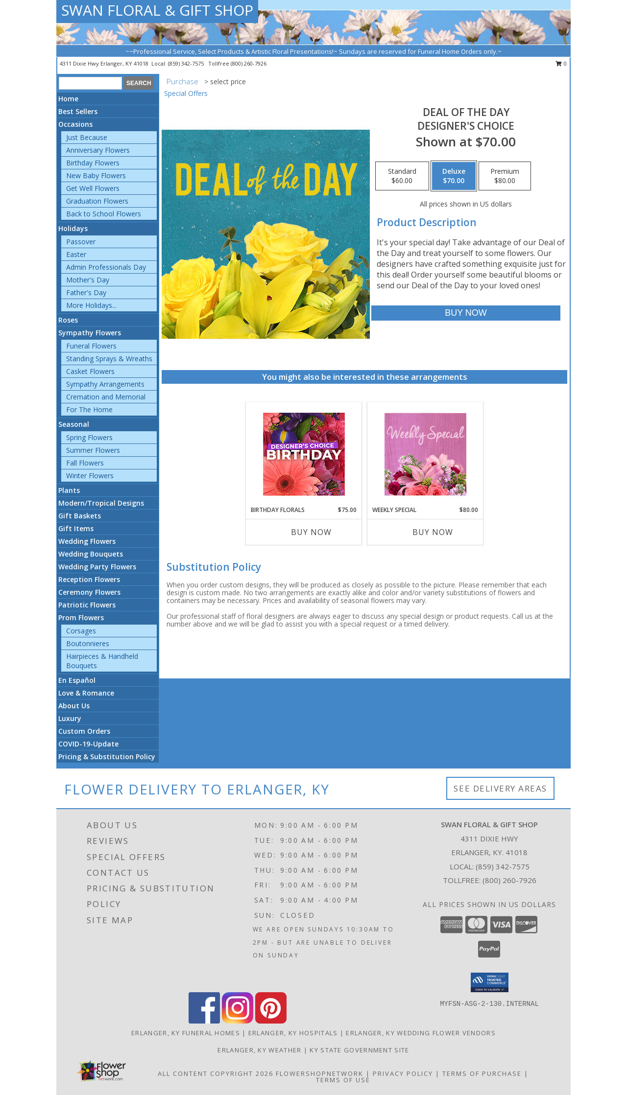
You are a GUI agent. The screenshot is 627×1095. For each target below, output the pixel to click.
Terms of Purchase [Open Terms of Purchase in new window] (482, 1073)
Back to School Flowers (103, 213)
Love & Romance (86, 693)
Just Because (86, 137)
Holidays (73, 228)
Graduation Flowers (97, 201)
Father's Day (86, 292)
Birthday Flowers (93, 162)
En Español (77, 680)
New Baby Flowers (96, 175)
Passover (81, 241)
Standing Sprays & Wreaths (109, 358)
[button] (489, 982)
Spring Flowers (89, 437)
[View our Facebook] (204, 1020)
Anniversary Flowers (98, 150)
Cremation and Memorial (105, 396)
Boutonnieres (87, 643)
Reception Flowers (89, 579)
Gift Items (76, 528)
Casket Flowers (90, 371)
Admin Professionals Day (106, 267)
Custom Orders (84, 731)
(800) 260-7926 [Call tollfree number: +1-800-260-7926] (248, 63)
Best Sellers (77, 111)
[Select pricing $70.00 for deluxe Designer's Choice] (454, 176)
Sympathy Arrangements (105, 384)
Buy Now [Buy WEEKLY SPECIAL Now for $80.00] (432, 532)
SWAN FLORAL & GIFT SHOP (157, 10)
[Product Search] (90, 83)
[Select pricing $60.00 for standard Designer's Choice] (402, 176)
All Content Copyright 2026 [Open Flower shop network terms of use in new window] (215, 1073)
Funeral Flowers (91, 345)
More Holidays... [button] (91, 305)
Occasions (75, 124)
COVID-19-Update (88, 743)
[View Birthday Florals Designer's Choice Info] (304, 454)
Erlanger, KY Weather (259, 1050)
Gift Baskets (79, 515)
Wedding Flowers (87, 541)
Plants (69, 490)
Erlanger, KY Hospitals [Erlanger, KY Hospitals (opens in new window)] (293, 1032)
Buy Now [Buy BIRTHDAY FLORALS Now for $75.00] (311, 532)
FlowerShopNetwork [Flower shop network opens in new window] (319, 1073)
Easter (76, 254)
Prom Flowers (81, 617)
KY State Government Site (359, 1050)
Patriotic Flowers (87, 604)
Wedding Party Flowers (97, 566)
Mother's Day (87, 279)
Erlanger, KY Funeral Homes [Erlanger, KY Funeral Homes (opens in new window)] (185, 1032)
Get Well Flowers (93, 188)
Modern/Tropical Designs (101, 503)
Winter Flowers (90, 475)
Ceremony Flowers (89, 592)
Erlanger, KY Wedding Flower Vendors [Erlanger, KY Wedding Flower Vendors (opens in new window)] (421, 1032)
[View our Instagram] (237, 1020)
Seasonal (73, 424)
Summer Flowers (93, 450)
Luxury (69, 718)
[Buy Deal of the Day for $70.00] (465, 313)
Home (68, 98)
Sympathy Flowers (89, 332)
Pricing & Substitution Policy (106, 756)
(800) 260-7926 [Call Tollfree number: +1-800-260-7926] (509, 880)
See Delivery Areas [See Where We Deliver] (500, 788)
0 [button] (561, 63)
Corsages (81, 630)
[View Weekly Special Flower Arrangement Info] (425, 454)
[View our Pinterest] (271, 1020)
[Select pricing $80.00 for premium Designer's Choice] (505, 176)
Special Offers (186, 93)
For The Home (89, 409)
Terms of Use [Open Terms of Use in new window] (343, 1079)
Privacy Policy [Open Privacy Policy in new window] (403, 1073)
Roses (68, 320)
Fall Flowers (85, 462)
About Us (74, 705)
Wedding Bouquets (90, 554)
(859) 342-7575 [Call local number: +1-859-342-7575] (186, 63)
